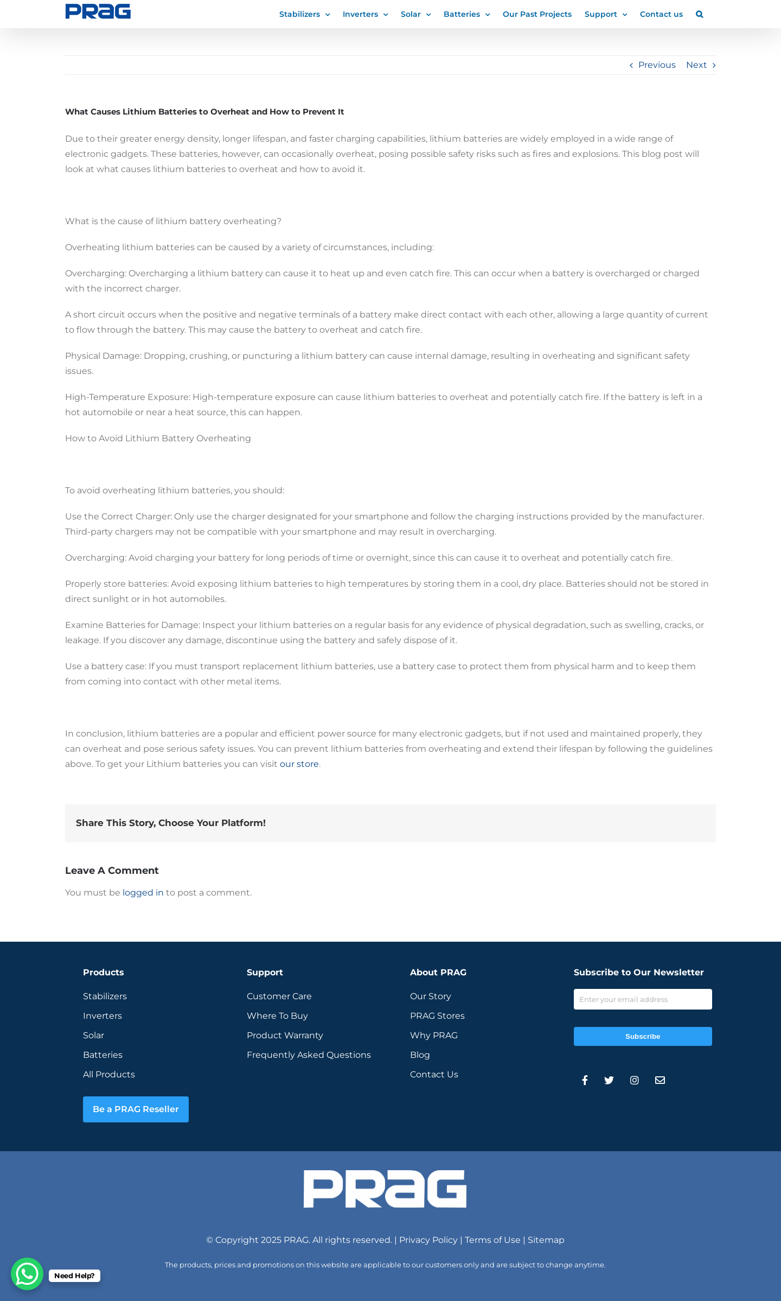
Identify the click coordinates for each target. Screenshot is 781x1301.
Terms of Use (493, 1240)
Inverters (102, 1016)
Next (696, 65)
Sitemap (546, 1240)
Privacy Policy (428, 1240)
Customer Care (279, 996)
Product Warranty (285, 1035)
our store (299, 764)
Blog (420, 1055)
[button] (699, 13)
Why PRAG (434, 1035)
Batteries (103, 1055)
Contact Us (434, 1074)
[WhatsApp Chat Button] (27, 1274)
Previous (657, 65)
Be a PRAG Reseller (136, 1109)
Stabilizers (105, 996)
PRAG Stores (437, 1016)
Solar (93, 1035)
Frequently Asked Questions (309, 1055)
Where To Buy (277, 1016)
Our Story (430, 996)
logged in (143, 892)
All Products (109, 1074)
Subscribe (642, 1036)
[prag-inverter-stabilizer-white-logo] (385, 1174)
